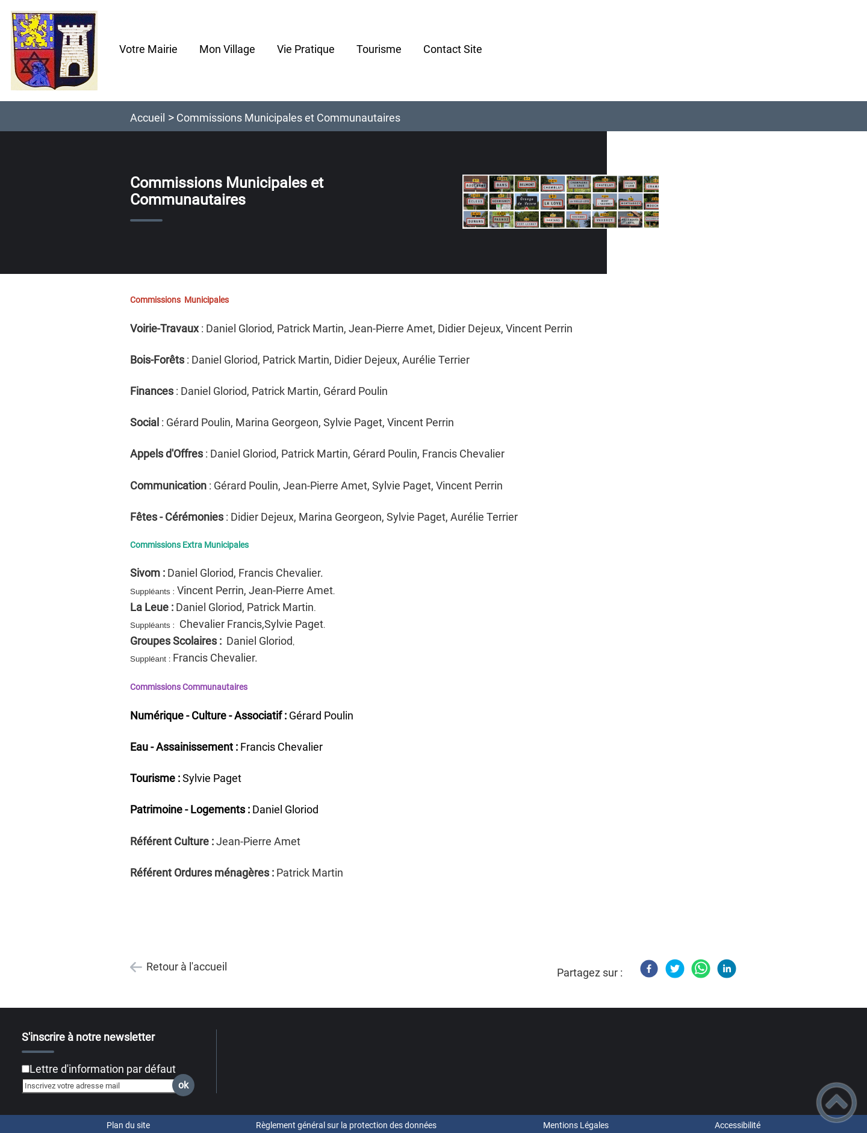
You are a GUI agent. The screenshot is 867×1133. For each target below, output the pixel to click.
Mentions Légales (576, 1125)
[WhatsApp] (701, 968)
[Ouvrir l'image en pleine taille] (566, 203)
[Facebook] (649, 969)
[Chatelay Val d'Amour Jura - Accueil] (54, 50)
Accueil (147, 117)
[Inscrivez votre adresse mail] (103, 1085)
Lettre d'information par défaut (103, 1069)
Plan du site (128, 1125)
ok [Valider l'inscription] (183, 1085)
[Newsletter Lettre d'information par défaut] (26, 1069)
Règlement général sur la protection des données (346, 1125)
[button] (836, 1102)
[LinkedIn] (726, 968)
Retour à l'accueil (186, 966)
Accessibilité (737, 1125)
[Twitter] (675, 968)
